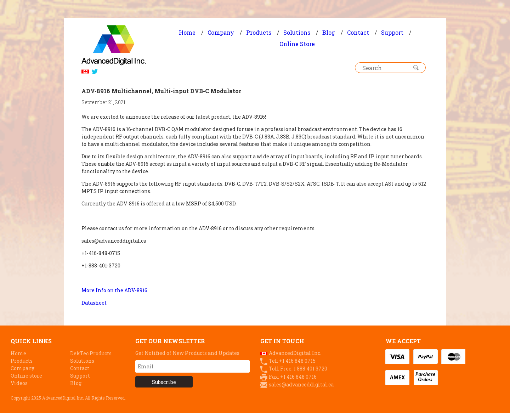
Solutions (296, 32)
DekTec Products (91, 353)
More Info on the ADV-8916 (114, 290)
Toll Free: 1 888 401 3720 (298, 368)
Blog (328, 32)
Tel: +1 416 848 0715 (292, 360)
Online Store (297, 43)
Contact (358, 32)
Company (221, 32)
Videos (19, 383)
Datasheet (94, 302)
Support (392, 32)
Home (187, 32)
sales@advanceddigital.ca (301, 384)
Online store (26, 375)
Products (258, 32)
